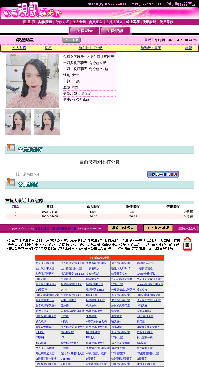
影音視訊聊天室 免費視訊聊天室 (55, 228)
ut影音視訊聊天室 (46, 316)
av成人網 (142, 342)
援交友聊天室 (145, 348)
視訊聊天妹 (67, 332)
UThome (65, 358)
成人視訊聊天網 (120, 263)
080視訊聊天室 (94, 284)
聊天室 (141, 321)
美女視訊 (41, 321)
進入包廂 (19, 48)
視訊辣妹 (91, 305)
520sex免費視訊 (146, 273)
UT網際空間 (118, 353)
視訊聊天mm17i (95, 289)
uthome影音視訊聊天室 (150, 284)
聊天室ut (116, 321)
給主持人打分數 (91, 48)
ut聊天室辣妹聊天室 (47, 294)
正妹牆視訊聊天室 (71, 268)
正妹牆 (65, 305)
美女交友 (142, 289)
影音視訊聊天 (145, 332)
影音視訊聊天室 (45, 263)
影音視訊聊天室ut (46, 284)
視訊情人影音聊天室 (72, 353)
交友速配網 (92, 273)
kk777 (64, 289)
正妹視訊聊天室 (45, 268)
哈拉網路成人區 (45, 353)
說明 (188, 48)
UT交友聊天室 (145, 316)
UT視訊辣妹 (93, 332)
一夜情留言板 (145, 268)
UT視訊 (40, 332)
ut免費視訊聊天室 (121, 358)
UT (62, 337)
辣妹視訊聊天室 (120, 305)
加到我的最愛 (151, 48)
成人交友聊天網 (120, 342)
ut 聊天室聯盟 (68, 300)
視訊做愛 (116, 326)
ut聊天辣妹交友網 (96, 321)
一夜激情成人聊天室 (123, 289)
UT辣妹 (40, 337)
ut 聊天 (115, 310)
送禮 (48, 48)
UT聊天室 (117, 284)
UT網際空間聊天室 (148, 353)
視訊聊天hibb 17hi (121, 268)
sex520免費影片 (45, 326)
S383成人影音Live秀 (72, 310)
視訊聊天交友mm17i (72, 273)
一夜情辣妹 (92, 268)
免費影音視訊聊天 (96, 263)
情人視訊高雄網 (45, 348)
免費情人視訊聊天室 (98, 348)
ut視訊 (64, 321)
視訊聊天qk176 (145, 263)
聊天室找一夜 (145, 337)
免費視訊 (66, 279)
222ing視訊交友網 (121, 279)
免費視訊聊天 (94, 310)
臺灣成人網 (118, 348)
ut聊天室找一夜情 (96, 353)
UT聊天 (90, 337)
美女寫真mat (144, 310)
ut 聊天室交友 (119, 273)
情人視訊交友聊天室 (72, 263)
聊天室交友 (92, 279)
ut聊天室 (41, 279)
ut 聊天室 (142, 305)
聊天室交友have (45, 300)
